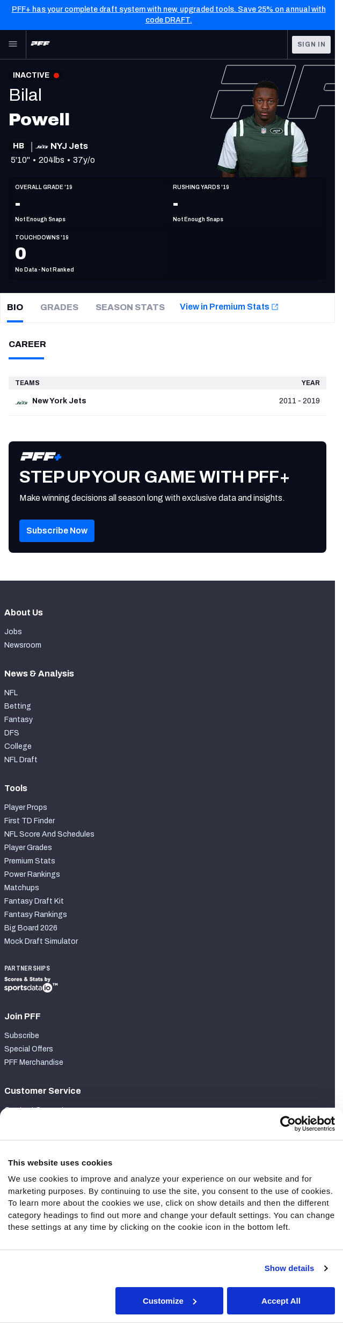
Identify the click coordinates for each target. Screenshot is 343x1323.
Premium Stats (29, 861)
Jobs (13, 632)
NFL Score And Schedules (49, 834)
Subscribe (21, 1036)
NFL (11, 693)
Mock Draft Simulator (41, 941)
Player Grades (28, 848)
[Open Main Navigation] (12, 44)
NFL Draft (21, 760)
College (18, 746)
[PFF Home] (40, 44)
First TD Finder (29, 821)
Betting (17, 706)
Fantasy (18, 720)
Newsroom (22, 645)
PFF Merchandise (33, 1062)
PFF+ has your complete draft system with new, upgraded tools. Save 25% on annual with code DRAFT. (169, 14)
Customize (171, 1300)
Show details (290, 1268)
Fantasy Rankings (35, 915)
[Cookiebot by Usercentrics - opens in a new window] (289, 1124)
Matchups (21, 888)
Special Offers (28, 1049)
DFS (11, 733)
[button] (57, 547)
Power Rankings (32, 874)
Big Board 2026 (30, 928)
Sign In (311, 44)
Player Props (25, 807)
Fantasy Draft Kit (34, 901)
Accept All (282, 1300)
